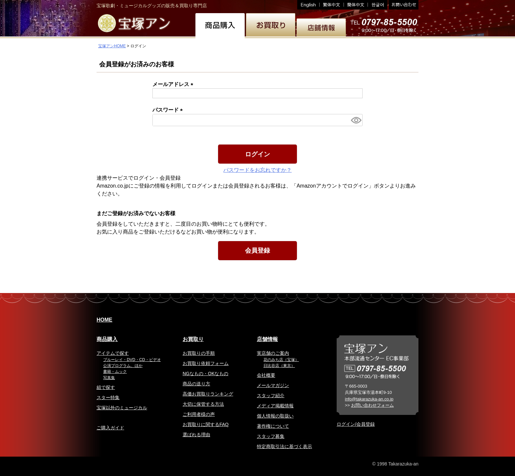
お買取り (193, 339)
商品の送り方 (196, 383)
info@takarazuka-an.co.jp (369, 399)
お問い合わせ (402, 5)
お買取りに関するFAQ (206, 424)
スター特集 (108, 397)
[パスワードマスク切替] (355, 120)
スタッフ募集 (270, 436)
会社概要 (266, 375)
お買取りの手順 (199, 353)
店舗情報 (267, 339)
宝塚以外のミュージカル (122, 407)
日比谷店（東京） (279, 365)
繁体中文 (332, 5)
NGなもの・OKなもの (205, 373)
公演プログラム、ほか (123, 365)
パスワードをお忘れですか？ (257, 170)
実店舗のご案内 (273, 353)
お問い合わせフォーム (372, 405)
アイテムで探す (113, 353)
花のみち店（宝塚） (281, 359)
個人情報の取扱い (275, 416)
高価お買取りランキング (208, 394)
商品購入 (107, 339)
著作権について (273, 426)
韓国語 (377, 5)
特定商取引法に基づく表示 (284, 446)
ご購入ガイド (110, 427)
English (308, 5)
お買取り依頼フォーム (206, 363)
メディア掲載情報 (275, 405)
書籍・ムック (115, 371)
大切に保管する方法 (203, 404)
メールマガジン (273, 385)
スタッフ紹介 (270, 395)
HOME (104, 320)
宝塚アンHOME (112, 46)
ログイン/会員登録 (356, 424)
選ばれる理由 (196, 434)
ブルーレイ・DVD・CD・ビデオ (132, 359)
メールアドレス (174, 84)
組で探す (106, 387)
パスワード (168, 110)
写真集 (109, 377)
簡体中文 (356, 5)
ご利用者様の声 (199, 414)
